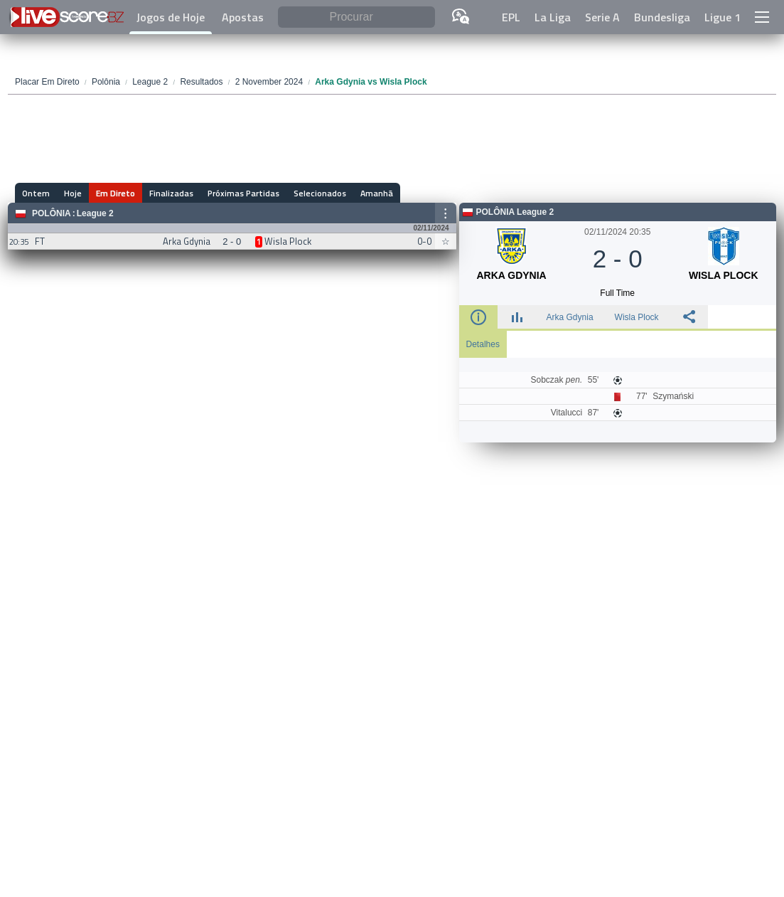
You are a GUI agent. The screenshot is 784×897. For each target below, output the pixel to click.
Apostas (243, 17)
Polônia (51, 213)
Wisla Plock (637, 317)
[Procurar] (356, 17)
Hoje (73, 193)
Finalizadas (171, 193)
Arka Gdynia (570, 317)
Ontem (36, 193)
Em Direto (115, 193)
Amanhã (376, 193)
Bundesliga (662, 17)
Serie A (602, 17)
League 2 (95, 213)
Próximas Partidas (243, 193)
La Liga (553, 17)
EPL (511, 17)
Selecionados (320, 193)
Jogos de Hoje (170, 17)
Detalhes (483, 344)
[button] (762, 17)
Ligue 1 (722, 17)
